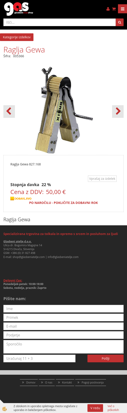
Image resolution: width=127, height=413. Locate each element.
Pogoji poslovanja (93, 382)
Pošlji (105, 358)
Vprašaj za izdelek (102, 178)
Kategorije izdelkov (17, 37)
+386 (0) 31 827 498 (23, 253)
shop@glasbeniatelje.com (29, 257)
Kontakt (67, 382)
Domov (30, 382)
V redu (95, 408)
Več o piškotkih (113, 408)
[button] (118, 111)
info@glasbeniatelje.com (63, 257)
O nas (48, 382)
